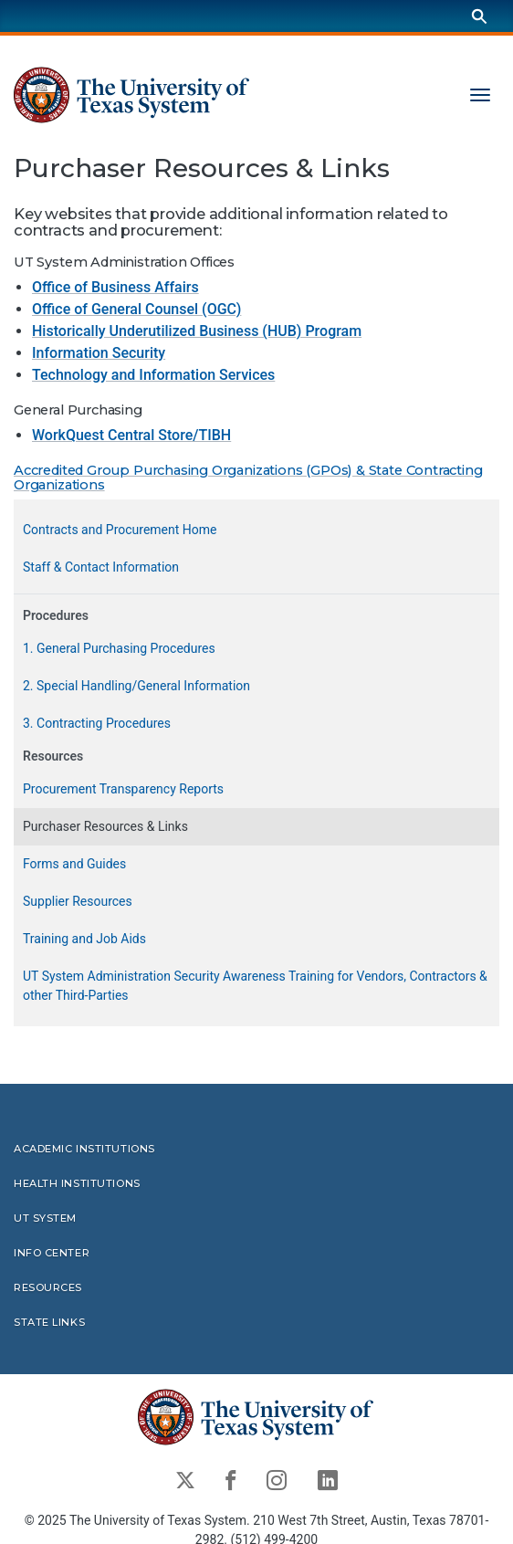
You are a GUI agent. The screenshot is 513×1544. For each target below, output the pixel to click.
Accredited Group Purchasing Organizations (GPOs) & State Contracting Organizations (248, 476)
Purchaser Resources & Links (105, 825)
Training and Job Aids (84, 937)
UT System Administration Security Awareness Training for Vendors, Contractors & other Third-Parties (255, 985)
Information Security (98, 353)
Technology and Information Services (153, 374)
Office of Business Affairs (115, 287)
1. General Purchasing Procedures (119, 647)
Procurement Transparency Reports (123, 788)
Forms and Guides (74, 863)
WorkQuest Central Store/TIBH (131, 434)
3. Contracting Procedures (97, 722)
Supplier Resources (77, 900)
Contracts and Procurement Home (119, 528)
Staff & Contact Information (101, 566)
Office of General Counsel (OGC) (136, 309)
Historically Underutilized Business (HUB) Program (196, 331)
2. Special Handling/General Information (136, 684)
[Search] (479, 16)
